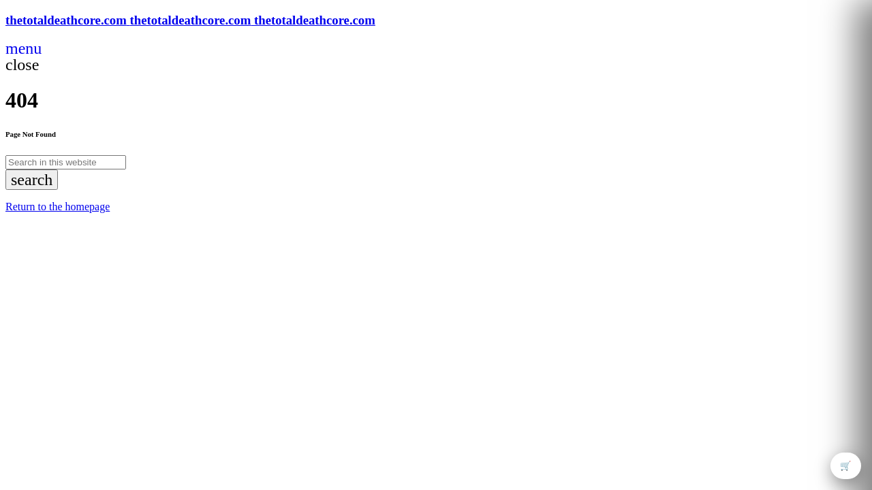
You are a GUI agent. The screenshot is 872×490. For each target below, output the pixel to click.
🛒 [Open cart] (846, 466)
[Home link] (190, 20)
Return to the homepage (57, 206)
